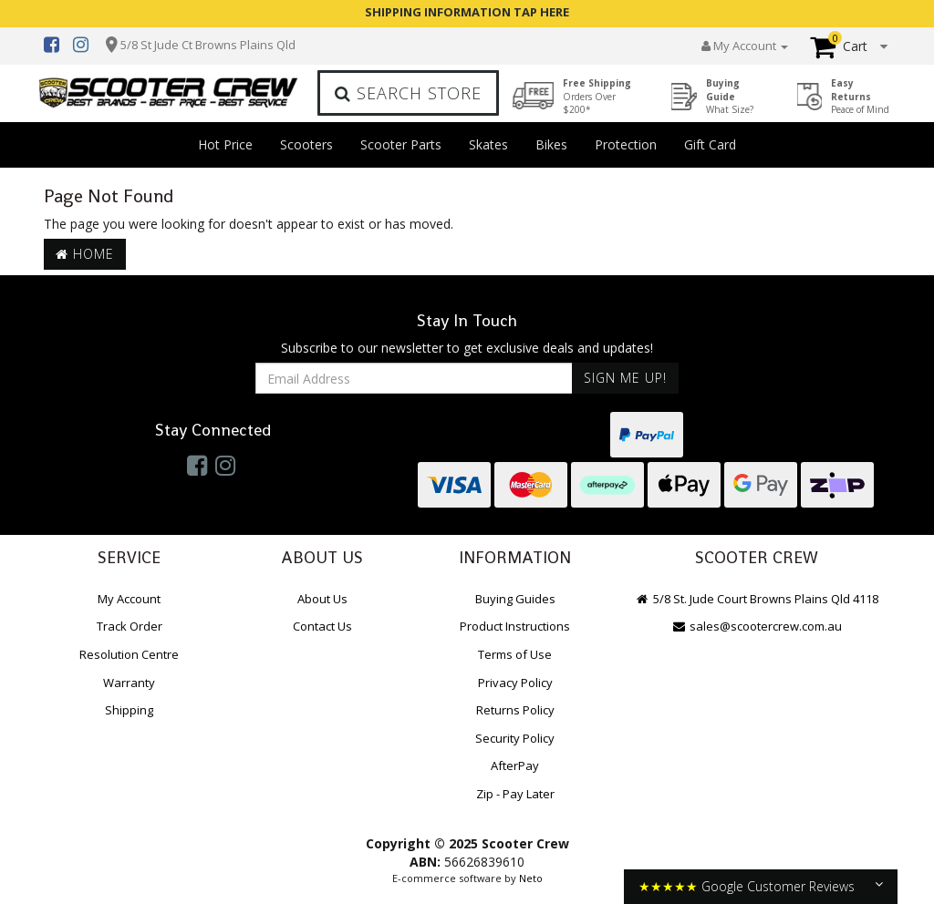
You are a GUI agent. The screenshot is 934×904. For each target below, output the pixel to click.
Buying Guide (729, 96)
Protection (626, 144)
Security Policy (515, 738)
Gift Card (710, 144)
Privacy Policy (515, 682)
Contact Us (322, 626)
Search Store (408, 93)
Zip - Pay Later (515, 794)
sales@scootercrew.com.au (756, 626)
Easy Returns (860, 96)
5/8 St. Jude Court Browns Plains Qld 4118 (756, 599)
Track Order (129, 626)
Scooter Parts (400, 144)
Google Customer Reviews (778, 886)
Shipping (129, 710)
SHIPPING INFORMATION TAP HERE (467, 12)
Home (85, 253)
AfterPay (515, 765)
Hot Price (225, 144)
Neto (531, 878)
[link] (197, 464)
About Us (322, 599)
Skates (488, 144)
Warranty (129, 682)
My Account (129, 599)
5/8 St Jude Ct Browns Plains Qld (208, 44)
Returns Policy (515, 710)
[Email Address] (414, 378)
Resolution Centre (129, 654)
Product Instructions (515, 626)
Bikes (551, 144)
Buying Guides (515, 599)
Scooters (306, 144)
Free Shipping (597, 96)
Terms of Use (515, 654)
